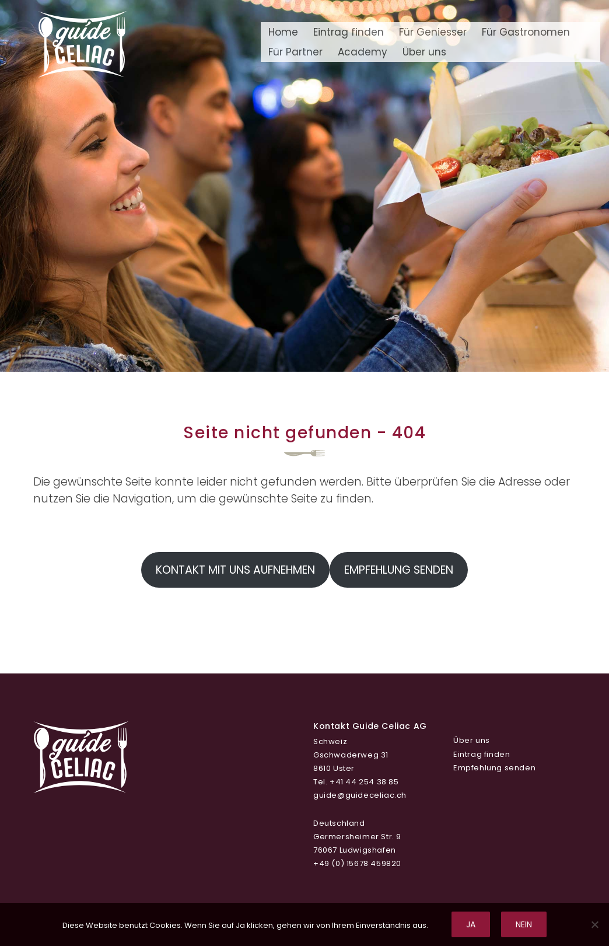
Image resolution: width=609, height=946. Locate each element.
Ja (470, 924)
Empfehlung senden (398, 570)
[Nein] (594, 924)
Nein (524, 924)
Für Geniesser (433, 32)
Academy (362, 52)
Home (283, 32)
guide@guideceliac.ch (360, 795)
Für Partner (295, 52)
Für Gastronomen (526, 32)
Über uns (424, 52)
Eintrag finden (348, 32)
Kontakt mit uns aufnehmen (235, 570)
